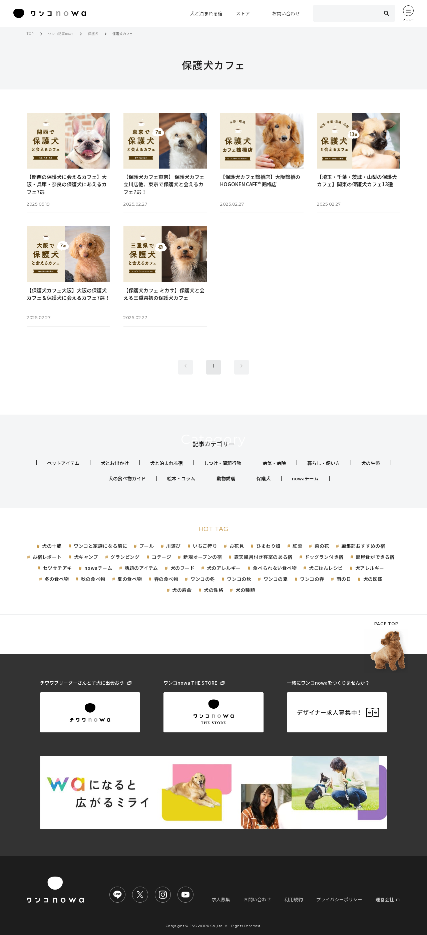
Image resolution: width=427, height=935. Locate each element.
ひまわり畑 (268, 545)
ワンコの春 (312, 578)
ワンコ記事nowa (61, 33)
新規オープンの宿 (202, 556)
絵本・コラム (181, 478)
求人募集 (230, 899)
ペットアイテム (63, 463)
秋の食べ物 (93, 578)
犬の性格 (213, 590)
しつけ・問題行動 (222, 463)
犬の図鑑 (373, 578)
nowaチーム (305, 478)
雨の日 (344, 578)
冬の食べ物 (57, 578)
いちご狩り (205, 545)
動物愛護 (226, 478)
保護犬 (93, 33)
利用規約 (299, 899)
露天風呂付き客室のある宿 (263, 556)
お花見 (237, 545)
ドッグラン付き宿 (324, 556)
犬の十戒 (51, 545)
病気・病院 (274, 463)
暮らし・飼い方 (323, 463)
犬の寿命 (181, 590)
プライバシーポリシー (343, 899)
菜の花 (322, 545)
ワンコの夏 (276, 578)
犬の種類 (245, 590)
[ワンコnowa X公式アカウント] (140, 895)
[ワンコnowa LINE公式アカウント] (117, 895)
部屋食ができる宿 (375, 556)
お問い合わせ (265, 899)
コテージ (161, 556)
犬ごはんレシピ (326, 567)
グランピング (124, 556)
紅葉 (297, 545)
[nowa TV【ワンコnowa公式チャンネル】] (185, 895)
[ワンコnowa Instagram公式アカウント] (163, 895)
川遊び (173, 545)
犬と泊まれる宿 (166, 463)
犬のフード (182, 567)
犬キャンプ (86, 556)
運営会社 (388, 899)
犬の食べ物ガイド (127, 478)
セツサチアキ (57, 567)
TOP (30, 33)
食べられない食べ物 (275, 567)
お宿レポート (47, 556)
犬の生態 (370, 463)
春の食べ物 (166, 578)
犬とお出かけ (115, 463)
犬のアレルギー (224, 567)
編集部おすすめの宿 (363, 545)
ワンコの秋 (239, 578)
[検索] (344, 13)
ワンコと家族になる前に (100, 545)
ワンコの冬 (202, 578)
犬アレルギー (369, 567)
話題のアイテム (141, 567)
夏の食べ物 (129, 578)
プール (146, 545)
